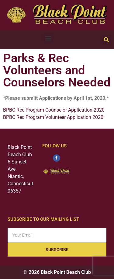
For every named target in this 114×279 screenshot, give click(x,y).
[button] (48, 38)
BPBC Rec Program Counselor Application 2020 (54, 110)
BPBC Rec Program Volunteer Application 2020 (53, 117)
